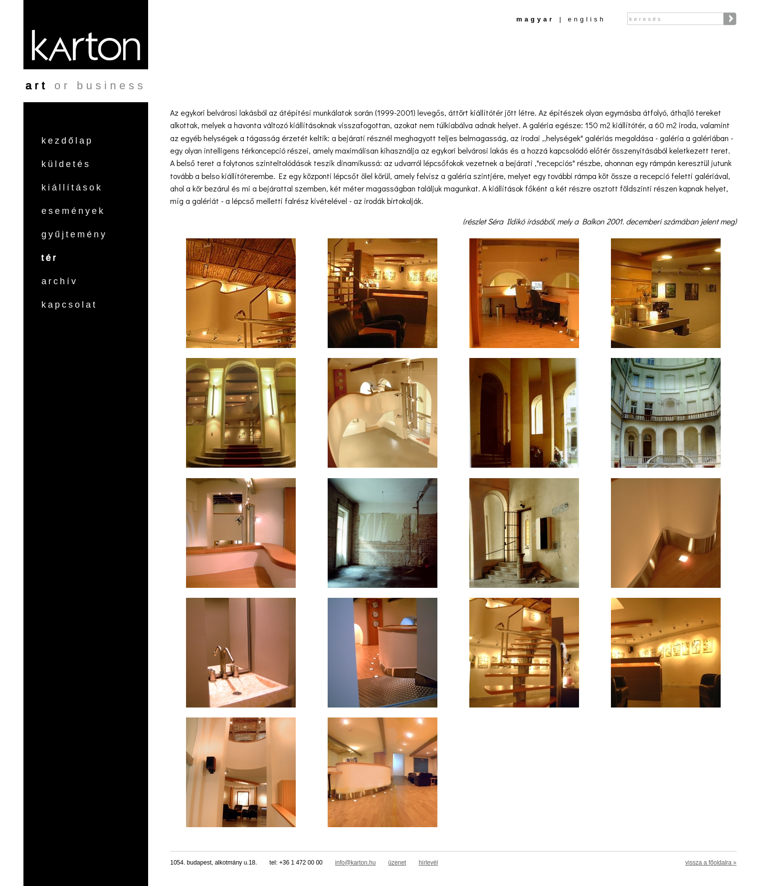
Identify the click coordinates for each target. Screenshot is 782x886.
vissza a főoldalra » (711, 862)
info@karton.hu (355, 862)
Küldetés (66, 164)
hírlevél (428, 862)
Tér (49, 258)
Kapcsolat (69, 305)
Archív (59, 281)
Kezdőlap (67, 141)
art (36, 85)
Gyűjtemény (74, 234)
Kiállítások (72, 187)
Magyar (535, 19)
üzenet (397, 862)
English (587, 19)
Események (73, 211)
